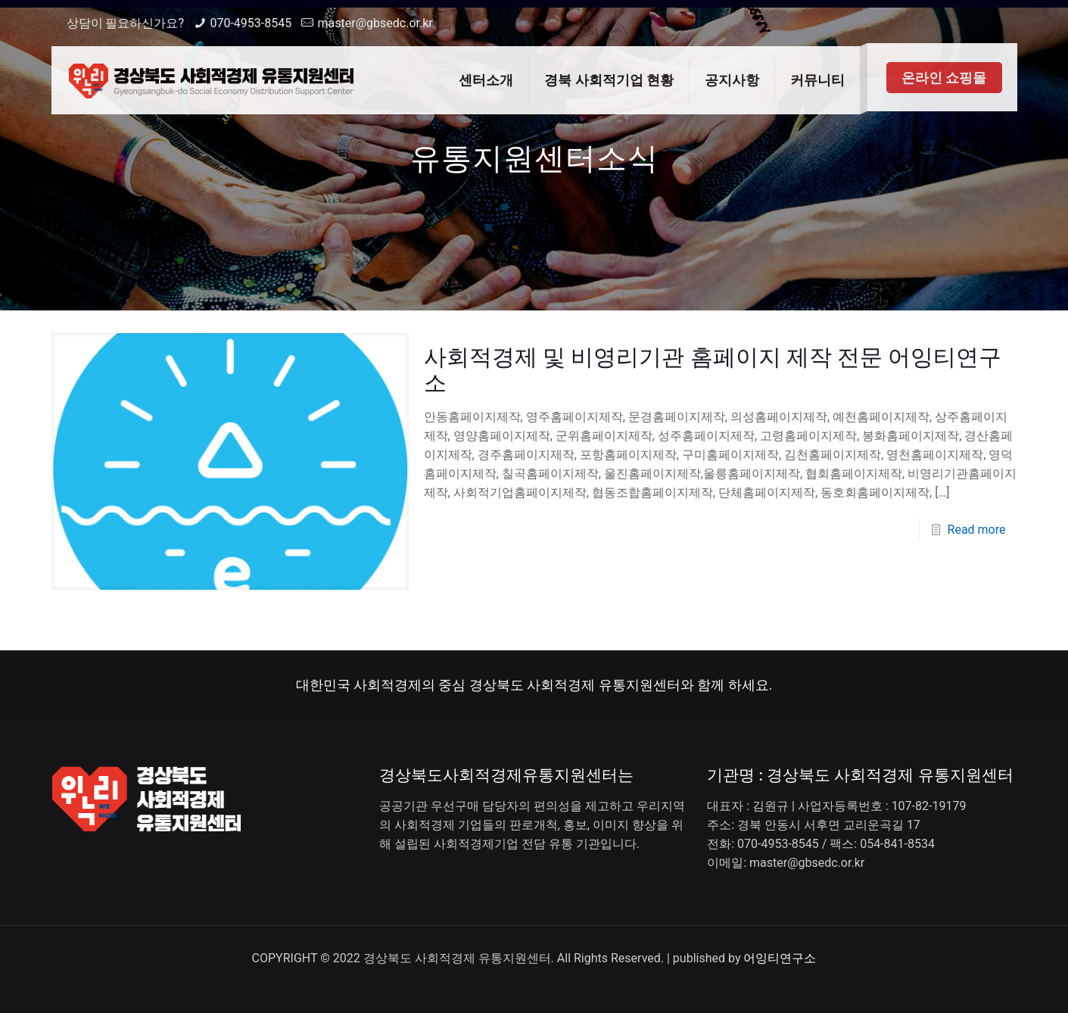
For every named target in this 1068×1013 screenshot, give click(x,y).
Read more (977, 529)
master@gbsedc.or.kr (375, 23)
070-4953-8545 (250, 23)
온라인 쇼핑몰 (943, 78)
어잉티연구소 (779, 958)
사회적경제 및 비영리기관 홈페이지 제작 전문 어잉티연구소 (713, 370)
